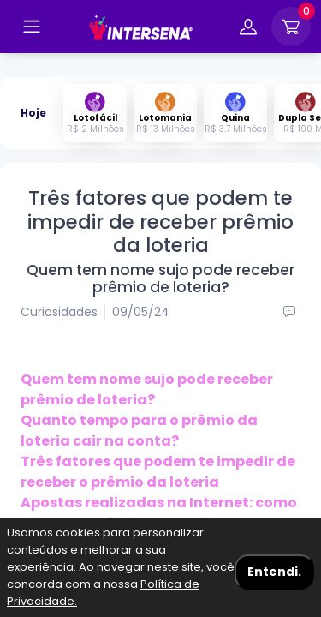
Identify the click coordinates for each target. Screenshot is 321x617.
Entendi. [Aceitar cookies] (274, 571)
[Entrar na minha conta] (248, 29)
